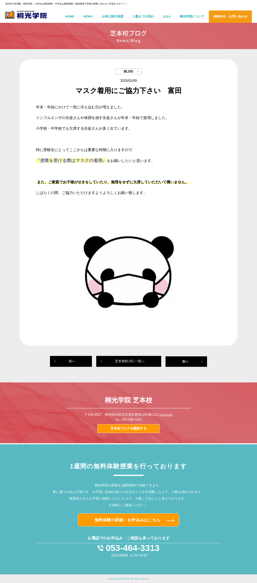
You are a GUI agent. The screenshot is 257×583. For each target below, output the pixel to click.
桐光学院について (192, 16)
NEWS (88, 16)
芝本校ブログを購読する (128, 428)
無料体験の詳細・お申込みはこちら (127, 520)
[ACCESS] (166, 414)
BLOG (128, 71)
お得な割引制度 (112, 16)
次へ (185, 361)
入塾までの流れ (143, 16)
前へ (72, 361)
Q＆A (167, 16)
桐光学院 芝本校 (129, 400)
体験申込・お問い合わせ (230, 16)
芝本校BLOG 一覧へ (130, 361)
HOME (69, 16)
